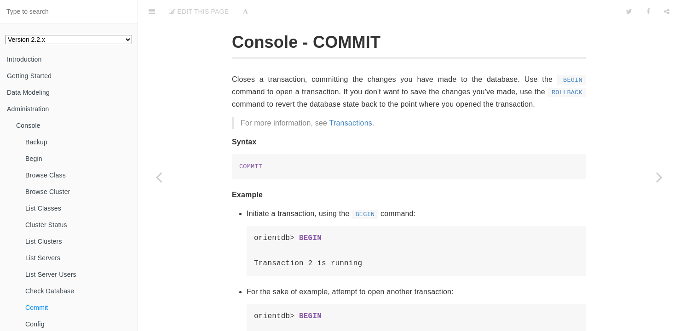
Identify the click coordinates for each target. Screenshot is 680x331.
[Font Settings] (245, 11)
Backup (36, 142)
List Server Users (50, 274)
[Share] (666, 11)
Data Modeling (28, 92)
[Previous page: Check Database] (158, 177)
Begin (33, 158)
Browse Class (45, 175)
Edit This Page (199, 11)
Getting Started (29, 76)
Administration (28, 109)
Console (28, 125)
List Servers (42, 258)
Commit (36, 307)
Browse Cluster (47, 191)
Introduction (24, 59)
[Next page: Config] (659, 177)
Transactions (350, 123)
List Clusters (43, 241)
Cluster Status (46, 224)
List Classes (43, 208)
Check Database (49, 291)
